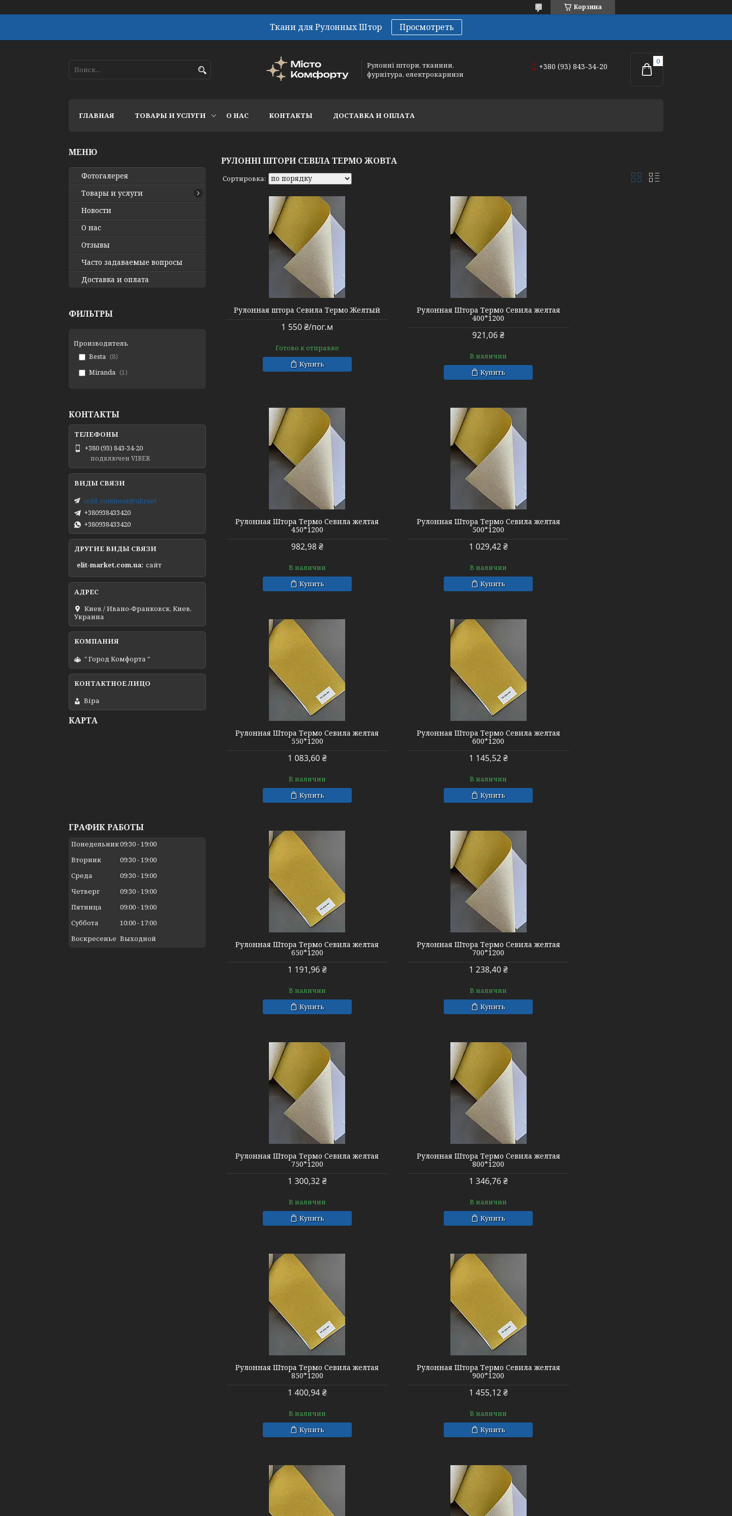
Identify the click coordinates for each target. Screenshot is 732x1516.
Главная (96, 115)
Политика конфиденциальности (447, 1506)
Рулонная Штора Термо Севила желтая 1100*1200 (292, 1371)
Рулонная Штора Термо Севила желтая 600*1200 (592, 526)
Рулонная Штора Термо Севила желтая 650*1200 (292, 737)
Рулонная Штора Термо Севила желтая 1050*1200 (592, 1160)
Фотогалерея (104, 175)
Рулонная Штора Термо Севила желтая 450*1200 (592, 314)
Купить (296, 372)
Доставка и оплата (374, 115)
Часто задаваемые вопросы (131, 262)
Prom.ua (416, 1497)
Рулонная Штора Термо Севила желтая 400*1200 (442, 314)
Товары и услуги (170, 115)
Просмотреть (427, 27)
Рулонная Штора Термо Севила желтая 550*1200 (442, 526)
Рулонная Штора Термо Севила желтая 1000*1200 (442, 1160)
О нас (237, 115)
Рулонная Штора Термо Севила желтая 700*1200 (442, 737)
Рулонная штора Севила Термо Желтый (292, 314)
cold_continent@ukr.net (120, 501)
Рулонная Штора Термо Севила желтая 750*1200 (592, 737)
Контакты (291, 115)
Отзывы (95, 245)
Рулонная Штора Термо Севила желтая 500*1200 (292, 526)
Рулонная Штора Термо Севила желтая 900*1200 (592, 949)
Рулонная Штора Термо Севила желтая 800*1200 (292, 949)
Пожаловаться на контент (343, 1506)
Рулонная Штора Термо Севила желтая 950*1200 (292, 1160)
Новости (96, 210)
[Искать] (202, 70)
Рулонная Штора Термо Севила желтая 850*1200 (442, 949)
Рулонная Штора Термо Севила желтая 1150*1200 (442, 1371)
